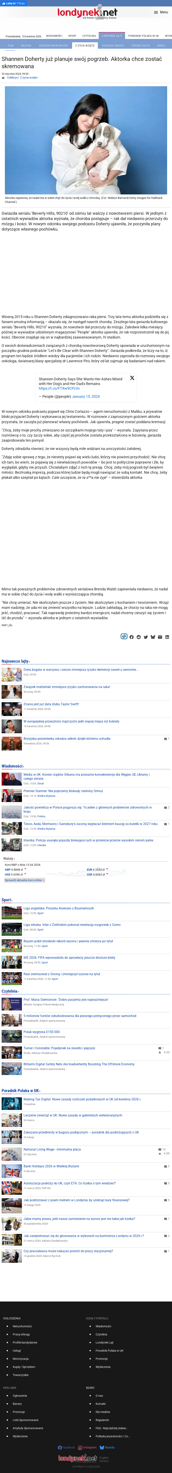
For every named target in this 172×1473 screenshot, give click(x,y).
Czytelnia (9, 991)
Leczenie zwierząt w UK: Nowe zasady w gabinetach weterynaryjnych (73, 1115)
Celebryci (12, 77)
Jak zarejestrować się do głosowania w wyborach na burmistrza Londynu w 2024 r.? (84, 1236)
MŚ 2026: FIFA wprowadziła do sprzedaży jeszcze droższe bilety (69, 958)
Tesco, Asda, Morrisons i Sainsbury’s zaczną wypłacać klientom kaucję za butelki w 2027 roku (91, 824)
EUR (89, 869)
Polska (41, 816)
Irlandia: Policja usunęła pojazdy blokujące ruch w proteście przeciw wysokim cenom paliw (88, 840)
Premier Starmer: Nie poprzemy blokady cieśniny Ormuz (63, 791)
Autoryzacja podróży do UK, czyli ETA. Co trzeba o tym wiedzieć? (70, 1183)
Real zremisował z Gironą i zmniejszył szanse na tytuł (62, 974)
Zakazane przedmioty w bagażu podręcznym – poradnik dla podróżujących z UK (81, 1132)
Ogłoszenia (12, 1318)
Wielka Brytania (46, 795)
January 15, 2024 (86, 396)
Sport (6, 899)
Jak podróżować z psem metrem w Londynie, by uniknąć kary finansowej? (77, 1200)
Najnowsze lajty (15, 661)
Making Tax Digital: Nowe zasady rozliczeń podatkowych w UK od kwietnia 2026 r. (82, 1099)
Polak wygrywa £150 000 (42, 1032)
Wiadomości (12, 766)
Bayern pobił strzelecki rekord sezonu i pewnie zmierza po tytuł (68, 941)
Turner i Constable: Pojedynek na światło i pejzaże (59, 1048)
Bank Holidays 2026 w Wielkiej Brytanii (51, 1166)
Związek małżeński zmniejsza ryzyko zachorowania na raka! (67, 687)
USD (7, 874)
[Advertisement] (87, 280)
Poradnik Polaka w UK (20, 1090)
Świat (40, 783)
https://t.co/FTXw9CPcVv (59, 388)
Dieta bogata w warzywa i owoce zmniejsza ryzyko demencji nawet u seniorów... (81, 670)
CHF (89, 874)
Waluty (8, 859)
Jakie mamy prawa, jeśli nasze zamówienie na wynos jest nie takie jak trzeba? (79, 1219)
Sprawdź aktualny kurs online (23, 880)
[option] (43, 1328)
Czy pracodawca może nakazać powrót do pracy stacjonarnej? (68, 1251)
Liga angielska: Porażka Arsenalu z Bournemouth (59, 908)
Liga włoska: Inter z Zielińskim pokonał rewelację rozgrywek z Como (72, 925)
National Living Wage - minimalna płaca (52, 1149)
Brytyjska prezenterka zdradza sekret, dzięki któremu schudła (67, 739)
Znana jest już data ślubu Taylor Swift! (51, 704)
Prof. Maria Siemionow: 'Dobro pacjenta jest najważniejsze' (66, 1000)
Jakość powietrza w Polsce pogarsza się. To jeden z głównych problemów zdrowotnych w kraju (88, 809)
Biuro (90, 1387)
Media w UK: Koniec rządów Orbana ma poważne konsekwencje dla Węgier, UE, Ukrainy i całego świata (87, 777)
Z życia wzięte (29, 77)
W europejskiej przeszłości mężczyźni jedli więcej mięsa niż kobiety (71, 721)
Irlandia (41, 845)
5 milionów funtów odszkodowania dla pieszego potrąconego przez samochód (80, 1016)
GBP (8, 869)
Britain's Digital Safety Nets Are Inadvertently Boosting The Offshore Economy (79, 1064)
